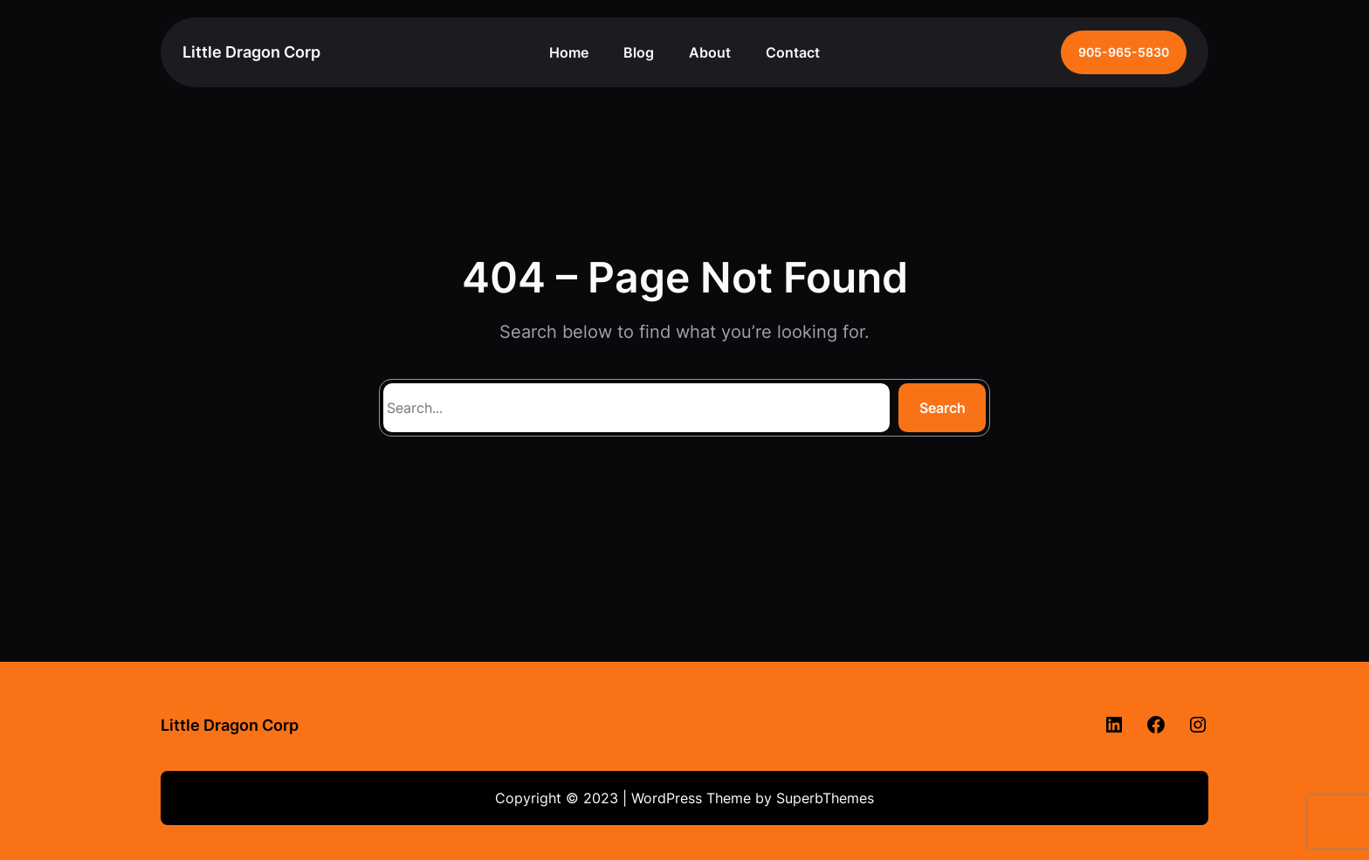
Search (942, 407)
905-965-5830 (1123, 52)
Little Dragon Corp (251, 52)
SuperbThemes (825, 798)
